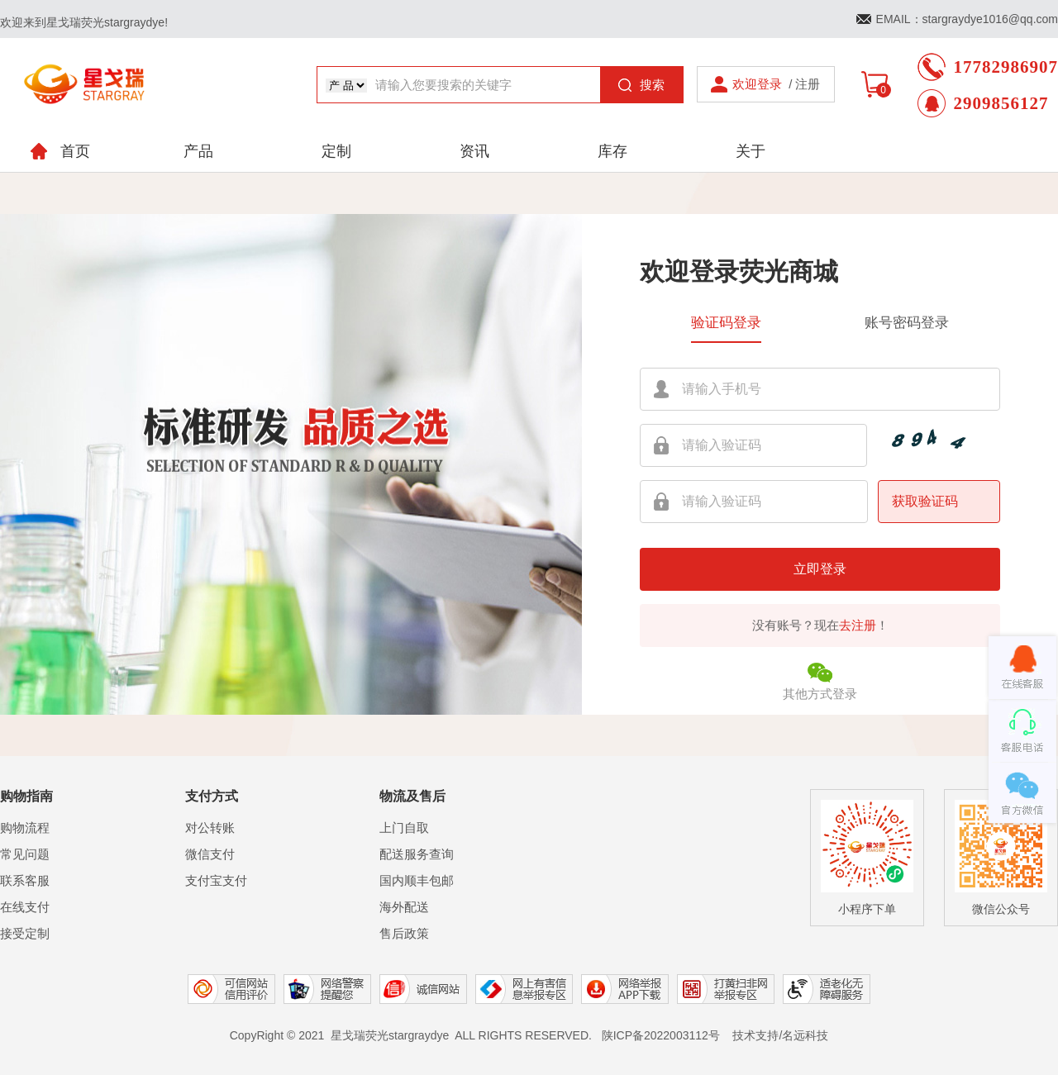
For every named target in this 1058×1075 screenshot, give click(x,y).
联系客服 (25, 880)
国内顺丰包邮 (416, 880)
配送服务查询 (416, 854)
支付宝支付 (216, 880)
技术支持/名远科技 (780, 1035)
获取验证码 (925, 501)
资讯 (474, 151)
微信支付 (210, 854)
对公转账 (210, 828)
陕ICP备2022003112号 (661, 1035)
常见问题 (25, 854)
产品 (198, 151)
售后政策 (404, 933)
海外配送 (404, 907)
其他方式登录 (820, 680)
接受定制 (25, 933)
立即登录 (820, 569)
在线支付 (25, 907)
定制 (336, 151)
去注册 (857, 625)
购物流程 (25, 828)
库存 (612, 151)
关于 (750, 151)
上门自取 (404, 828)
